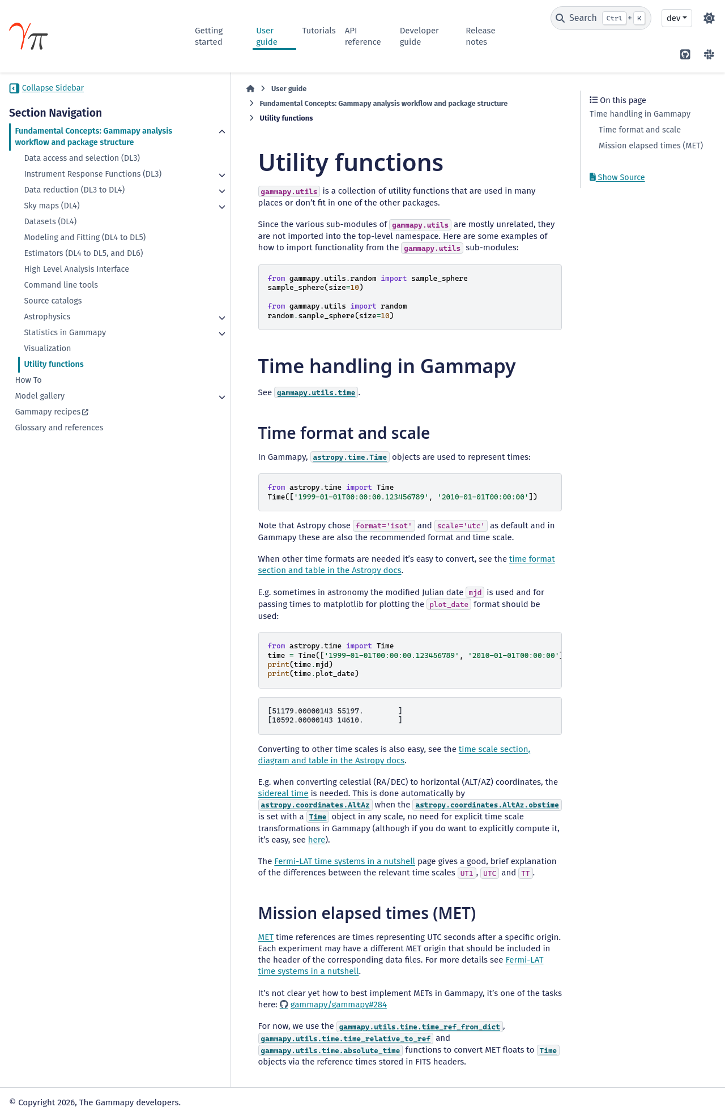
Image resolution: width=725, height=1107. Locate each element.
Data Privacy (73, 1092)
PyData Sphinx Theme (652, 1081)
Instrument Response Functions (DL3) (82, 191)
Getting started (209, 36)
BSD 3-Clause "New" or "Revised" (264, 1081)
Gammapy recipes (47, 434)
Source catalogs (53, 323)
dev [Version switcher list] (673, 18)
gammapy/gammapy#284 (267, 956)
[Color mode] (709, 18)
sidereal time (535, 756)
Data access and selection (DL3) (82, 169)
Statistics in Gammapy (65, 355)
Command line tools (61, 308)
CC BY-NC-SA (93, 1070)
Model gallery (40, 419)
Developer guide (419, 36)
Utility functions (53, 387)
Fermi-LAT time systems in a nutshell (295, 824)
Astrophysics (47, 339)
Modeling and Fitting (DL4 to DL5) (85, 260)
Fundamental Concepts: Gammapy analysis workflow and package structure (77, 142)
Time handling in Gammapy (640, 114)
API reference (363, 36)
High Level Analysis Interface (76, 292)
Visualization (47, 371)
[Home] (200, 89)
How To (28, 403)
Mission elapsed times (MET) (651, 146)
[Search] (601, 18)
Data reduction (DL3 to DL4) (74, 212)
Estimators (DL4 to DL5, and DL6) (83, 276)
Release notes (481, 36)
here (312, 802)
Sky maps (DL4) (51, 228)
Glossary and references (59, 450)
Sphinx (682, 1065)
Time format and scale (640, 130)
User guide (267, 36)
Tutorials (318, 30)
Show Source (617, 177)
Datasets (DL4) (50, 244)
